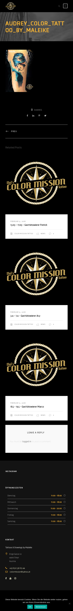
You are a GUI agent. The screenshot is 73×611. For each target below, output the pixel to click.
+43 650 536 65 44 (17, 568)
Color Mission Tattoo (23, 234)
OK (30, 607)
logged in (26, 441)
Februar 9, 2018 (18, 221)
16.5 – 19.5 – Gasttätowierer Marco (27, 407)
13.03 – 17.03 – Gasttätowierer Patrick (28, 225)
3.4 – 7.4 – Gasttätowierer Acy (25, 316)
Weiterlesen (41, 607)
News (43, 234)
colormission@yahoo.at (20, 572)
